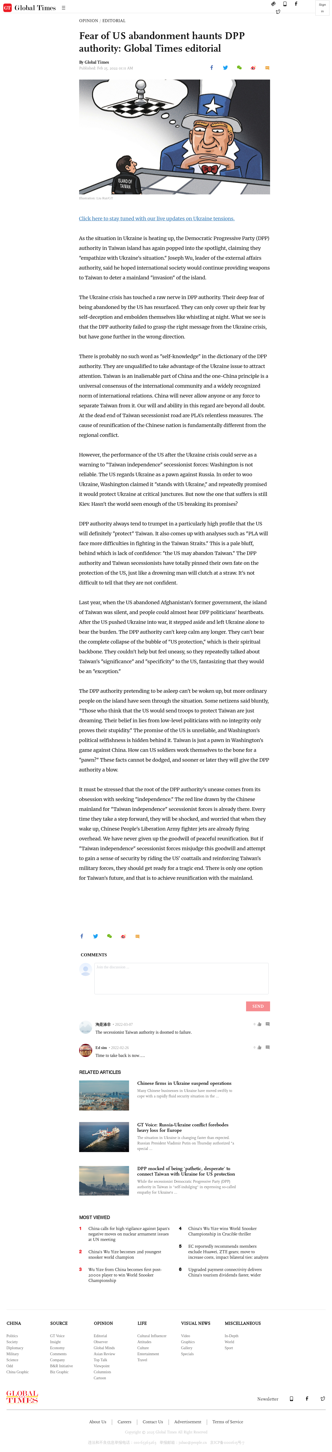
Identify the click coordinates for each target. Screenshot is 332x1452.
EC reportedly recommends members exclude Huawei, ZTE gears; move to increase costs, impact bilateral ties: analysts (228, 1252)
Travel (142, 1360)
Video (185, 1336)
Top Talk (100, 1360)
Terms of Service (228, 1421)
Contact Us (153, 1421)
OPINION (88, 20)
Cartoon (100, 1378)
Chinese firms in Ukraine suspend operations (184, 1083)
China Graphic (18, 1372)
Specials (187, 1354)
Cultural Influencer (152, 1336)
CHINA (14, 1323)
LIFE (141, 1323)
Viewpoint (102, 1366)
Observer (101, 1342)
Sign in (322, 8)
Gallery (187, 1348)
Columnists (102, 1372)
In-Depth (232, 1336)
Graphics (188, 1342)
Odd (10, 1366)
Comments (58, 1354)
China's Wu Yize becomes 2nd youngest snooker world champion (124, 1254)
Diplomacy (15, 1348)
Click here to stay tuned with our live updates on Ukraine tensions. (157, 218)
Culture (143, 1348)
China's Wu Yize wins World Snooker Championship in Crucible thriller (222, 1231)
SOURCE (58, 1323)
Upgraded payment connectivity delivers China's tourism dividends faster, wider (225, 1272)
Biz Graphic (59, 1372)
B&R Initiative (61, 1366)
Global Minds (104, 1348)
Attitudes (144, 1342)
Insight (55, 1342)
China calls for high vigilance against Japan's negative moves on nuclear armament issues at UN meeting (129, 1234)
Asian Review (104, 1354)
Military (13, 1354)
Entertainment (148, 1354)
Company (57, 1360)
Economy (57, 1348)
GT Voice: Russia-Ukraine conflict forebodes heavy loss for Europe (183, 1127)
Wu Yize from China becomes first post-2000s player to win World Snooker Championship (124, 1275)
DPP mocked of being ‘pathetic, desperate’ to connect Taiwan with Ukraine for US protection (186, 1171)
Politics (12, 1336)
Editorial (100, 1336)
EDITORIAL (113, 20)
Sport (229, 1348)
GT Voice (57, 1336)
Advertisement (187, 1421)
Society (12, 1342)
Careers (124, 1421)
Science (13, 1360)
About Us (97, 1421)
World (229, 1342)
